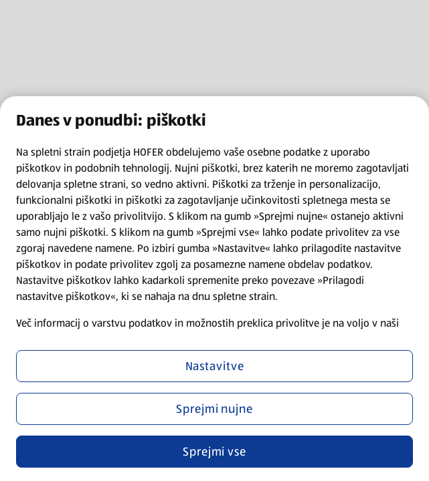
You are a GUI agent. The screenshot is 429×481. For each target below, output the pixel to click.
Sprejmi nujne (214, 409)
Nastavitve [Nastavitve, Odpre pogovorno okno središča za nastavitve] (214, 366)
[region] (214, 288)
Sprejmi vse (214, 451)
